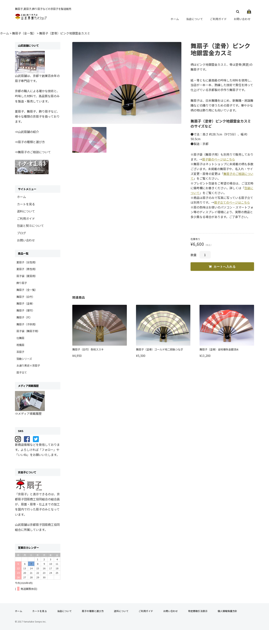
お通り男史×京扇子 (28, 365)
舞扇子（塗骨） (25, 303)
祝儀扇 (20, 345)
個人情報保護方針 (227, 611)
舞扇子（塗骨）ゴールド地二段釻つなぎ (159, 349)
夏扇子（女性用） (26, 262)
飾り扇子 (21, 283)
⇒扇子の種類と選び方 (30, 142)
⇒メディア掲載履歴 (28, 413)
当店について (194, 19)
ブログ (21, 233)
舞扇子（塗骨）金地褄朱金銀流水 (219, 349)
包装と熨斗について (30, 225)
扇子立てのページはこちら (232, 202)
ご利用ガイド (218, 19)
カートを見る (26, 204)
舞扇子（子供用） (26, 324)
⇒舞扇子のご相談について (33, 152)
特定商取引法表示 (198, 611)
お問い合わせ (242, 19)
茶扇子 (20, 352)
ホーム (174, 19)
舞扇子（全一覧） (26, 290)
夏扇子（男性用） (26, 269)
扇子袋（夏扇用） (26, 276)
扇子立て (21, 372)
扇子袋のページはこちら (218, 159)
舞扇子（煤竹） (25, 310)
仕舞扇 (20, 338)
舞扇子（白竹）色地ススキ (88, 349)
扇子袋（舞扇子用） (28, 331)
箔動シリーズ (24, 359)
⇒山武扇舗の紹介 (27, 131)
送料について (26, 211)
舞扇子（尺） (24, 317)
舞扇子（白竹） (25, 297)
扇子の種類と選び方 (93, 611)
